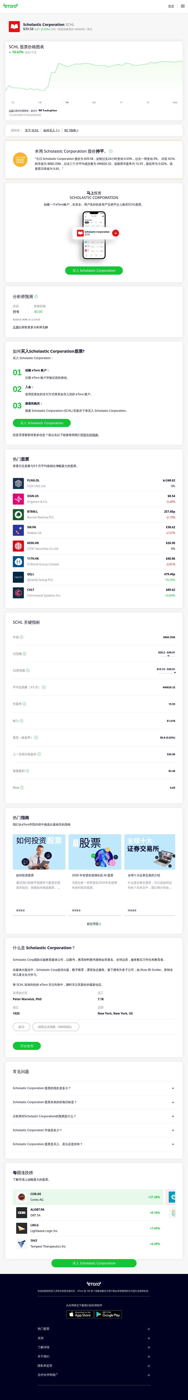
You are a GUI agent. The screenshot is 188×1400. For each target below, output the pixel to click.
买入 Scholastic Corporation (94, 270)
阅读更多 (20, 910)
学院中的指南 (89, 435)
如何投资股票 (25, 875)
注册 (16, 327)
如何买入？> (51, 130)
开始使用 (26, 1046)
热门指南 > (71, 130)
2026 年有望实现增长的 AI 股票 (92, 875)
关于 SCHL (32, 130)
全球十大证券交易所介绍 (144, 875)
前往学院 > (94, 924)
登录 (171, 6)
